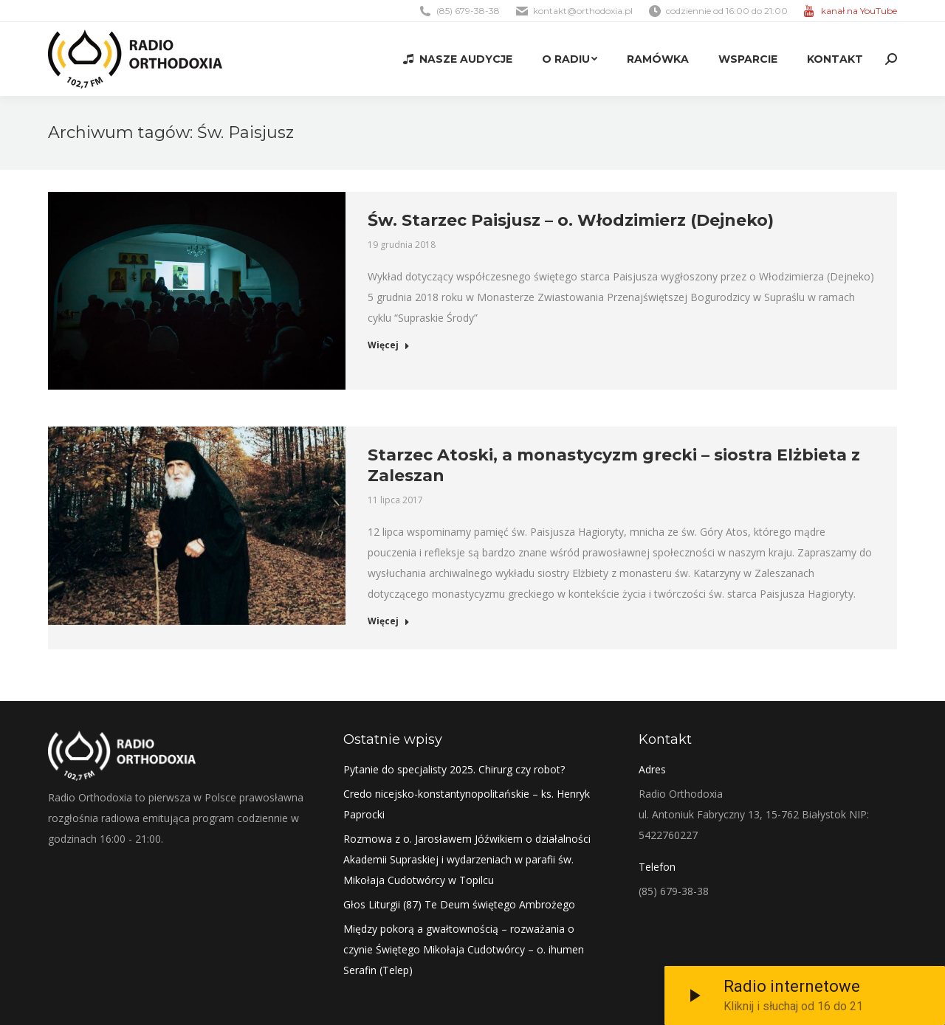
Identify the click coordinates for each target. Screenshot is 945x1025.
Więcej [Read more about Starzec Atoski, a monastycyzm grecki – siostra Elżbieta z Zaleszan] (389, 621)
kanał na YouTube (859, 10)
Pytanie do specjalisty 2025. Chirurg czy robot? (454, 769)
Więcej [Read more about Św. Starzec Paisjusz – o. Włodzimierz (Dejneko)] (389, 345)
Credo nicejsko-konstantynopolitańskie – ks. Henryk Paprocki (466, 804)
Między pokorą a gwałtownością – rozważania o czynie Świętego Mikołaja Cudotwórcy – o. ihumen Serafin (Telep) (463, 949)
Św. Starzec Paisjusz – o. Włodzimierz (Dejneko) (571, 220)
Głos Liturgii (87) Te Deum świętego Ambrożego (459, 904)
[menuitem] (457, 59)
